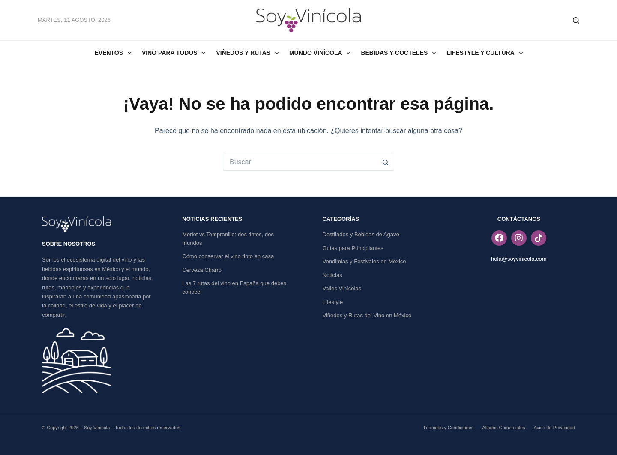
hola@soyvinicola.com (519, 259)
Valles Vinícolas (342, 288)
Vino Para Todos (175, 53)
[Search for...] (300, 162)
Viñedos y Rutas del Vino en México (367, 315)
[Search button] (385, 162)
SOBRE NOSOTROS (68, 244)
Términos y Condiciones (448, 427)
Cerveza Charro (202, 270)
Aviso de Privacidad (554, 427)
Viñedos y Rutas (249, 53)
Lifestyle (333, 302)
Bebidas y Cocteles (400, 53)
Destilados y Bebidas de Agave (361, 234)
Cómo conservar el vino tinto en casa (228, 256)
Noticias (332, 275)
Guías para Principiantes (353, 248)
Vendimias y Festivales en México (364, 261)
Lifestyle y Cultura (486, 53)
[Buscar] (576, 20)
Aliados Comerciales (503, 427)
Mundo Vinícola (321, 53)
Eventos (114, 53)
